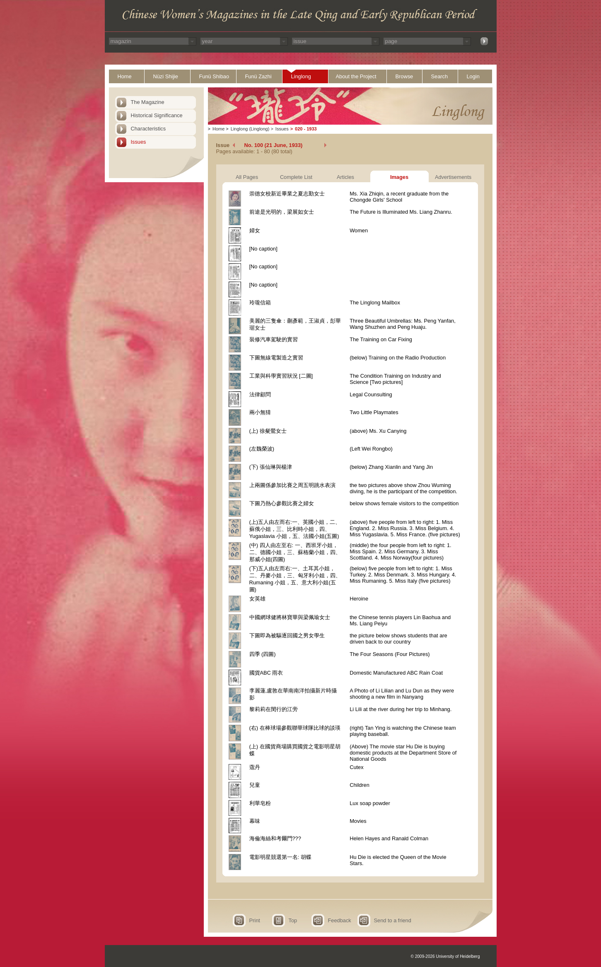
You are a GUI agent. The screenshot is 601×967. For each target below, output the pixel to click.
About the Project (356, 76)
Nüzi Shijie (165, 76)
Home (125, 76)
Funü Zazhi (258, 76)
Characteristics (148, 128)
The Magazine (147, 102)
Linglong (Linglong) (250, 128)
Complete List (296, 177)
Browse (404, 76)
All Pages (247, 177)
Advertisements (453, 177)
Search (439, 76)
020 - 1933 (306, 128)
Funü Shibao (214, 76)
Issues (138, 142)
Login (473, 76)
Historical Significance (157, 115)
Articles (345, 177)
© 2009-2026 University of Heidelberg (445, 956)
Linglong (301, 76)
